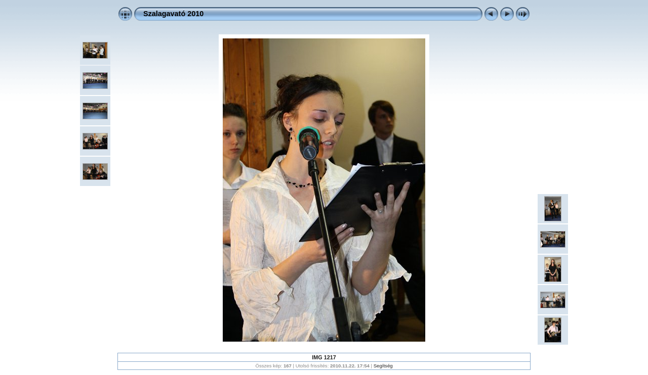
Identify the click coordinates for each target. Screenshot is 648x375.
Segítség (383, 365)
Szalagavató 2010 (173, 14)
